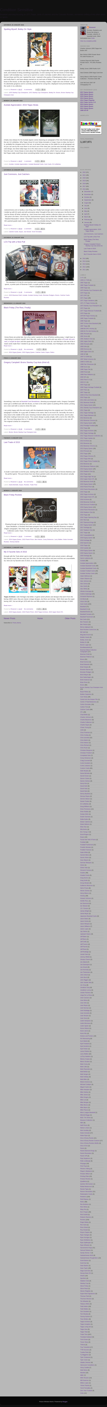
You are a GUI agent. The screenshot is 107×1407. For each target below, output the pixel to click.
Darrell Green (84, 776)
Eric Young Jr (84, 832)
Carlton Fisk (84, 707)
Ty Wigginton (84, 1355)
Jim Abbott (83, 962)
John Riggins (84, 980)
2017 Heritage (84, 527)
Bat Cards (83, 619)
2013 (84, 264)
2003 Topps (84, 384)
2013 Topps (84, 453)
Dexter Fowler (84, 801)
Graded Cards (84, 875)
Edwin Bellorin (84, 824)
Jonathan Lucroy (85, 990)
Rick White (83, 1207)
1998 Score (84, 367)
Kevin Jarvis (84, 1031)
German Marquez (85, 862)
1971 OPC (83, 295)
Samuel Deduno (85, 1250)
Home (40, 618)
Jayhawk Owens (85, 934)
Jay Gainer (83, 931)
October (87, 197)
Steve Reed (84, 1288)
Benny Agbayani (85, 627)
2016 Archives (84, 499)
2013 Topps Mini (85, 458)
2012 (84, 267)
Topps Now (83, 1329)
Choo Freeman (85, 732)
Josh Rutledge (84, 1010)
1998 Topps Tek (85, 369)
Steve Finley (84, 1286)
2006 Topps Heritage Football (89, 387)
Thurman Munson (86, 1298)
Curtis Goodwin (85, 763)
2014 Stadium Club (86, 471)
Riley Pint (83, 1209)
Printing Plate (84, 1176)
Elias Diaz (83, 827)
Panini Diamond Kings (87, 1150)
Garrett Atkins (84, 855)
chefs (82, 730)
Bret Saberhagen (85, 677)
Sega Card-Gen (85, 1270)
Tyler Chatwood (85, 1357)
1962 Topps (84, 282)
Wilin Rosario (84, 1378)
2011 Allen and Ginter (87, 400)
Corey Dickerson (48, 539)
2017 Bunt (83, 520)
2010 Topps (84, 397)
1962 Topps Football (86, 285)
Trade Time (33, 485)
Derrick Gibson (85, 799)
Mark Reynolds (85, 1069)
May (85, 211)
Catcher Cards (13, 231)
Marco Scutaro (85, 1061)
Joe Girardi (27, 231)
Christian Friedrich (86, 753)
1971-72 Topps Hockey (87, 303)
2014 (84, 261)
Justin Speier (84, 1026)
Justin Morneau (85, 1023)
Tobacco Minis (84, 1304)
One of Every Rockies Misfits (89, 1143)
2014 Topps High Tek (87, 476)
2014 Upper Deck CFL (87, 479)
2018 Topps (84, 545)
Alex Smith (83, 586)
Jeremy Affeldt (84, 957)
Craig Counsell (85, 760)
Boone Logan (84, 645)
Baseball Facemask (86, 617)
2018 (84, 183)
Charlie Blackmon (86, 719)
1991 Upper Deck (85, 341)
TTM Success (84, 1350)
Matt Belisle (84, 1071)
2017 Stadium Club (86, 530)
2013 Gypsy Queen (86, 104)
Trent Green (84, 1339)
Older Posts (70, 618)
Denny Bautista (85, 793)
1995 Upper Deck (85, 351)
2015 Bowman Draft (15, 295)
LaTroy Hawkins (85, 1056)
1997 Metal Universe (87, 359)
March (86, 217)
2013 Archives (84, 441)
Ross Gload (84, 1227)
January (87, 222)
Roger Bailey (84, 1222)
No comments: (29, 349)
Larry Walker (58, 539)
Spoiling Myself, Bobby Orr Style (17, 29)
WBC (82, 1375)
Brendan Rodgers (49, 295)
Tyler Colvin (84, 1360)
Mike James (84, 1094)
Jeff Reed (83, 949)
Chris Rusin (84, 748)
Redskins (83, 1196)
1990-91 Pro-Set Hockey (88, 331)
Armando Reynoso (86, 596)
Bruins (58, 92)
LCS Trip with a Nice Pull (14, 242)
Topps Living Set (85, 1327)
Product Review (85, 1179)
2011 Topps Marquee (87, 415)
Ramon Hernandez (86, 1191)
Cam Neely (83, 697)
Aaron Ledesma (85, 558)
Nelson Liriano (84, 1128)
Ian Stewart (84, 906)
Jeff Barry (83, 939)
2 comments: (28, 292)
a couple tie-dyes (14, 341)
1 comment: (28, 161)
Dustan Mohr (84, 814)
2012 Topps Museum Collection (90, 436)
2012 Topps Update (86, 438)
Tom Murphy (84, 1314)
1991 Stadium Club (86, 339)
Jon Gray (83, 985)
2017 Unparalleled (86, 535)
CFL (81, 712)
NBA (81, 1122)
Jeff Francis (84, 944)
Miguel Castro (84, 1087)
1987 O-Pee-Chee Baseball (89, 323)
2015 (84, 258)
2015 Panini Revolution (87, 489)
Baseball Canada (85, 614)
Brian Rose (83, 682)
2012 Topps (84, 428)
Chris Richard (84, 745)
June (86, 208)
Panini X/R (83, 1156)
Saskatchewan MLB (86, 1255)
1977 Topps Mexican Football (89, 311)
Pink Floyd (83, 1166)
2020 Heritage (84, 555)
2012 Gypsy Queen (86, 106)
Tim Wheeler (84, 1301)
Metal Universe (85, 1082)
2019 (84, 180)
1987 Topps (84, 326)
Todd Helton (84, 1306)
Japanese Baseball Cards (88, 916)
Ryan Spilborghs (85, 1242)
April (86, 214)
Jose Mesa (83, 1000)
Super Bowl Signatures (87, 1293)
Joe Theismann (85, 972)
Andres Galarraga (86, 594)
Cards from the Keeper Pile (89, 699)
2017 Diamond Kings (87, 522)
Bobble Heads (84, 637)
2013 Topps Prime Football (88, 461)
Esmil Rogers (84, 834)
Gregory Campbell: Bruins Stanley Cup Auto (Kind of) (26, 362)
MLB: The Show (85, 1117)
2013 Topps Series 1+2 (88, 102)
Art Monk (83, 599)
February (87, 219)
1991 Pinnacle (84, 333)
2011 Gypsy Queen (86, 108)
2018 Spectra (84, 543)
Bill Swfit (83, 632)
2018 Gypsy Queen (86, 538)
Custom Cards (84, 768)
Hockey (82, 896)
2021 (84, 175)
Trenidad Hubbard (86, 1337)
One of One (84, 1145)
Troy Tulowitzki (85, 1347)
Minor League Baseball (87, 1112)
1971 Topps (84, 298)
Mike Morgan (84, 1102)
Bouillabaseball (85, 647)
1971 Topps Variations (87, 300)
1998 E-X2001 (84, 361)
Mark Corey (84, 1064)
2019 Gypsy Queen (86, 550)
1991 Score (84, 336)
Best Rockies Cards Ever (88, 629)
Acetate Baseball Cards (36, 164)
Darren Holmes (85, 781)
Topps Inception (85, 1324)
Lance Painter (84, 1051)
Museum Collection (86, 1120)
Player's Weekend (86, 1171)
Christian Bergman (86, 750)
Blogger (64, 1401)
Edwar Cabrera (85, 822)
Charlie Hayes (84, 725)
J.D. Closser (84, 908)
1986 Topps (84, 321)
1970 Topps (84, 293)
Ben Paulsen (84, 622)
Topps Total (84, 1332)
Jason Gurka (84, 921)
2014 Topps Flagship (87, 100)
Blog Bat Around (85, 634)
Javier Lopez (84, 929)
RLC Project (84, 1212)
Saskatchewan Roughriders (89, 1258)
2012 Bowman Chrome (87, 420)
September (88, 200)
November (87, 194)
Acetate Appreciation (21, 164)
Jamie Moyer (84, 913)
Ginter (82, 865)
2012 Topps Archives (87, 430)
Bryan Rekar (84, 691)
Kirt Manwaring (85, 1038)
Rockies (6, 297)
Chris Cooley (84, 735)
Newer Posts (9, 618)
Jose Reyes (84, 1005)
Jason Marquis (85, 924)
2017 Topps (84, 532)
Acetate (11, 164)
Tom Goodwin (84, 1311)
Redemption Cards (86, 1194)
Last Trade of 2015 (12, 442)
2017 (84, 186)
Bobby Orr (52, 92)
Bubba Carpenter (85, 694)
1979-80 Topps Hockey (87, 316)
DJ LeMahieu (56, 164)
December (87, 191)
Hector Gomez (85, 890)
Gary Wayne (84, 860)
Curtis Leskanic (85, 765)
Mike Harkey (84, 1092)
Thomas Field (84, 1296)
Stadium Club (84, 1281)
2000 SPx (83, 377)
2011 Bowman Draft (86, 402)
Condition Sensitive (16, 10)
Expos (21, 231)
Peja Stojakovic (85, 1158)
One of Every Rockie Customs (90, 1140)
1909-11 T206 (84, 280)
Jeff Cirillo (83, 941)
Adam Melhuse (85, 576)
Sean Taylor (84, 1268)
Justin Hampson (85, 1021)
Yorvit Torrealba (37, 231)
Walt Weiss (83, 1370)
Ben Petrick (38, 539)
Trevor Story (84, 1342)
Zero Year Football (86, 1390)
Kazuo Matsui (84, 1028)
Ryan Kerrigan (84, 1237)
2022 (84, 172)
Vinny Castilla (84, 1367)
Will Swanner (84, 1380)
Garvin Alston (84, 857)
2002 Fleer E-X (85, 379)
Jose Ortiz (83, 1003)
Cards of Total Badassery (88, 702)
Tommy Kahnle (14, 542)
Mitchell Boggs (85, 1115)
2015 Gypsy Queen (28, 352)
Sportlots (83, 1278)
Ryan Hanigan (84, 1235)
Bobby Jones (84, 640)
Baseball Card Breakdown (30, 401)
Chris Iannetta (84, 737)
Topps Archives (85, 1321)
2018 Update (84, 548)
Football (82, 842)
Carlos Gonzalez (85, 704)
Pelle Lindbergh (85, 1161)
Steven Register (85, 1291)
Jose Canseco (84, 997)
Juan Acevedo (84, 1013)
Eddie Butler (84, 819)
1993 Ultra (83, 346)
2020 (84, 178)
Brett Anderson (85, 680)
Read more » (8, 225)
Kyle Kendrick (84, 1046)
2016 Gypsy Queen (86, 94)
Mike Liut (83, 1100)
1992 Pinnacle (84, 344)
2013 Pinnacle (84, 451)
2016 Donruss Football (87, 504)
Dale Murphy (84, 771)
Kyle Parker (84, 1049)
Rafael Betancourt (86, 1186)
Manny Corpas (85, 1059)
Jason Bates (84, 918)
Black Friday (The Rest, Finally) (17, 308)
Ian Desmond (84, 903)
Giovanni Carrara (85, 870)
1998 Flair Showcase (87, 364)
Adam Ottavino (85, 578)
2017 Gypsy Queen (86, 525)
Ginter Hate (84, 867)
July (85, 205)
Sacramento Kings (86, 1247)
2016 (84, 189)
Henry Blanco (84, 893)
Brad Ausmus (84, 662)
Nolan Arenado (68, 539)
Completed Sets (85, 755)
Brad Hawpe (84, 667)
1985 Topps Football (86, 318)
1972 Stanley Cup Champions (38, 92)
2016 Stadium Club (86, 512)
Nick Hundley (84, 1130)
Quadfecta (83, 1181)
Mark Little (83, 1066)
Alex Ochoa (84, 583)
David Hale (83, 788)
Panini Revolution (85, 1153)
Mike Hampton (85, 1089)
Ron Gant (83, 1225)
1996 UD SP (84, 110)
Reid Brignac (84, 1199)
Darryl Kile (83, 783)
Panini (82, 1148)
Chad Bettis (84, 714)
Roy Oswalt (84, 1230)
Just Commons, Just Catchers (17, 174)
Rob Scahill (84, 1214)
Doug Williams (84, 806)
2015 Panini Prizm (28, 539)
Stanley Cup (84, 1283)
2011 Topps (84, 410)
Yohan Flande (84, 1385)
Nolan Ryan (84, 1135)
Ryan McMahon (85, 1240)
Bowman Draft (84, 654)
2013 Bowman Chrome (87, 446)
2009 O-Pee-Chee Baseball (89, 395)
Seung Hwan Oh (85, 1273)
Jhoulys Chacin (85, 959)
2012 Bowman (84, 418)
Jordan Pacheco (85, 992)
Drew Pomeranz (85, 809)
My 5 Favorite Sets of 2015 (15, 552)
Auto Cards (48, 164)
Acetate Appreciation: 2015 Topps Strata (21, 105)
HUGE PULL (84, 901)
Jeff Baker (83, 936)
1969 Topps (84, 288)
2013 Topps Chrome (86, 456)
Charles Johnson (85, 717)
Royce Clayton (85, 1232)
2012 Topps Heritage (87, 433)
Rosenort (92, 27)
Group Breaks (84, 883)
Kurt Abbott (83, 1041)
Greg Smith (84, 880)
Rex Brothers (84, 1204)
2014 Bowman (84, 464)
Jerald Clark (84, 954)
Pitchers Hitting (85, 1168)
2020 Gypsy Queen (86, 553)
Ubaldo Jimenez (85, 1362)
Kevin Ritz (83, 1033)
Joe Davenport (85, 964)
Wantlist (82, 1372)
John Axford (84, 975)
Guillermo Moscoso (86, 885)
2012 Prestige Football (87, 425)
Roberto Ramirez (85, 1217)
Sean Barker (84, 1265)
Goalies (82, 873)
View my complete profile (88, 41)
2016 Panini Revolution (87, 509)
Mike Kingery (84, 1097)
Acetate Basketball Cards (88, 568)
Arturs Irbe (83, 601)
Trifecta (82, 1344)
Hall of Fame (84, 888)
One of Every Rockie (87, 1138)
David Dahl (83, 786)
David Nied (83, 791)
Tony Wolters (84, 1319)
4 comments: (28, 89)
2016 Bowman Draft (86, 502)
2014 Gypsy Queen (15, 352)
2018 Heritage (84, 540)
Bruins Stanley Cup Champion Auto (25, 432)
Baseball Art (84, 609)
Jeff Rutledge (84, 952)
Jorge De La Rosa (86, 995)
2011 (84, 269)
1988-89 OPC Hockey (87, 328)
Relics (52, 352)
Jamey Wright (84, 911)
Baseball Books (85, 611)
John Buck (83, 977)
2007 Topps (84, 392)
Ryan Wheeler (84, 1245)
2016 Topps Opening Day (88, 517)
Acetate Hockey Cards (35, 295)
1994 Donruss (84, 349)
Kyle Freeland (84, 1043)
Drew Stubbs (84, 811)
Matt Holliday (84, 1077)
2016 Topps (84, 515)
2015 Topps (84, 492)
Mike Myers (84, 1107)
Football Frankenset (86, 844)
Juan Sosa (83, 1018)
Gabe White (84, 852)
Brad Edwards (84, 664)
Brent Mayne (84, 674)
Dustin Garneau (85, 816)
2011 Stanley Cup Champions (89, 407)
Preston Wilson (85, 1174)
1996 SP (83, 354)
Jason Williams (85, 926)
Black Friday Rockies (13, 495)
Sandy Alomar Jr (85, 1253)
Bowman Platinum (86, 657)
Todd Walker (84, 1309)
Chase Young (84, 727)
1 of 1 (82, 277)
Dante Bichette (13, 485)
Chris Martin (84, 740)
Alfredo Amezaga (85, 591)
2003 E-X (83, 382)
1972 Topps (84, 308)
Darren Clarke (84, 778)
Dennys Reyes (85, 796)
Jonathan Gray (85, 987)
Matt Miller (83, 1079)
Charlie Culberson (86, 722)
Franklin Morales (85, 847)
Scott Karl (83, 1263)
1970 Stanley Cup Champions (18, 92)
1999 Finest (84, 372)
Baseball (83, 606)
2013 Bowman (84, 443)
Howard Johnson (85, 898)
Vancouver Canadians (87, 1365)
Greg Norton (84, 878)
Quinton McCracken (86, 1184)
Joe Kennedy (84, 969)
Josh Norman (84, 1008)
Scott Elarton (84, 1260)
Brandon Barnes (85, 669)
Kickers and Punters (86, 1036)
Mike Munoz (84, 1105)
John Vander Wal (85, 982)
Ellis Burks (83, 829)
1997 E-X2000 (84, 356)
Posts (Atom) (17, 623)
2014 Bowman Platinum (88, 466)
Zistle (93, 38)
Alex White (83, 589)
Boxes (82, 659)
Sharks (82, 1275)
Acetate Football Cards (87, 571)
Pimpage (83, 1163)
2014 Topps (84, 474)
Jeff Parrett (83, 946)
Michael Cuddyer (85, 1084)
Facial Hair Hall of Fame (88, 839)
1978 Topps (84, 313)
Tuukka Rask (84, 1352)
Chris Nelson (84, 742)
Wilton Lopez (84, 1383)
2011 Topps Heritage (87, 413)
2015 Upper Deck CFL (56, 612)
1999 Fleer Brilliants (86, 374)
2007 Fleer (83, 390)
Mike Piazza (84, 1110)
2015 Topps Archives (41, 612)
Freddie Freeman (85, 850)
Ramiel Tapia (84, 1189)
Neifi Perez (83, 1125)
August (86, 203)
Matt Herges (84, 1074)
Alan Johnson (84, 581)
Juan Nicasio (84, 1015)
